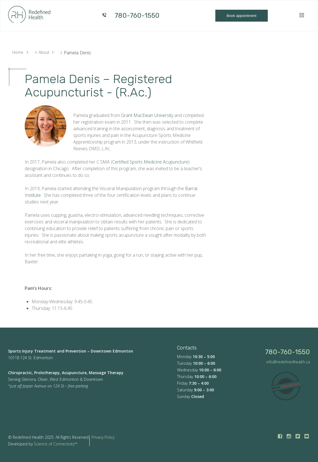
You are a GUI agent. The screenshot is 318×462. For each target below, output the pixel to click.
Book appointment (241, 16)
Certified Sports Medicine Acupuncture (150, 162)
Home (17, 52)
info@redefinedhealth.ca (288, 361)
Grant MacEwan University (147, 115)
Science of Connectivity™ (55, 443)
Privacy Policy (103, 437)
